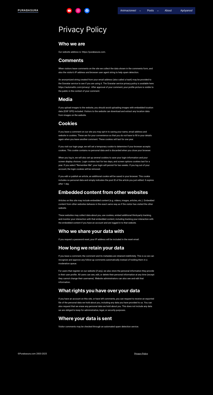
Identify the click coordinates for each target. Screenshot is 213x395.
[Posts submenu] (158, 10)
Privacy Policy (141, 353)
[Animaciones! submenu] (140, 10)
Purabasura (28, 10)
